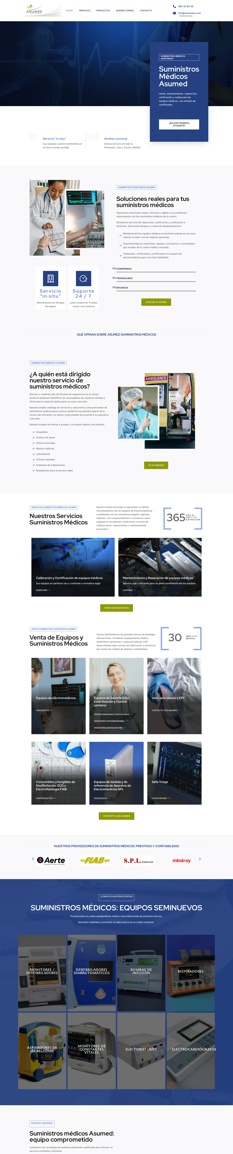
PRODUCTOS (103, 10)
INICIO (69, 10)
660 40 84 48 (185, 6)
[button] (33, 859)
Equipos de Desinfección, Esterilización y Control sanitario (112, 701)
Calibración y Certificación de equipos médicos (69, 578)
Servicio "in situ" (54, 139)
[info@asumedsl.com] (174, 13)
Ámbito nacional (115, 139)
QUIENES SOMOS (125, 10)
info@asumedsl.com (189, 13)
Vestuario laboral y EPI (168, 698)
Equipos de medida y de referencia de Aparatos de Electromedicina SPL (112, 785)
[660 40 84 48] (174, 6)
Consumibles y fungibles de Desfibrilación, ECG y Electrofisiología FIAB (55, 785)
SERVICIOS (84, 10)
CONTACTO (146, 10)
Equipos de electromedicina (56, 698)
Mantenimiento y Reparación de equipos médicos (158, 578)
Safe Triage (160, 782)
